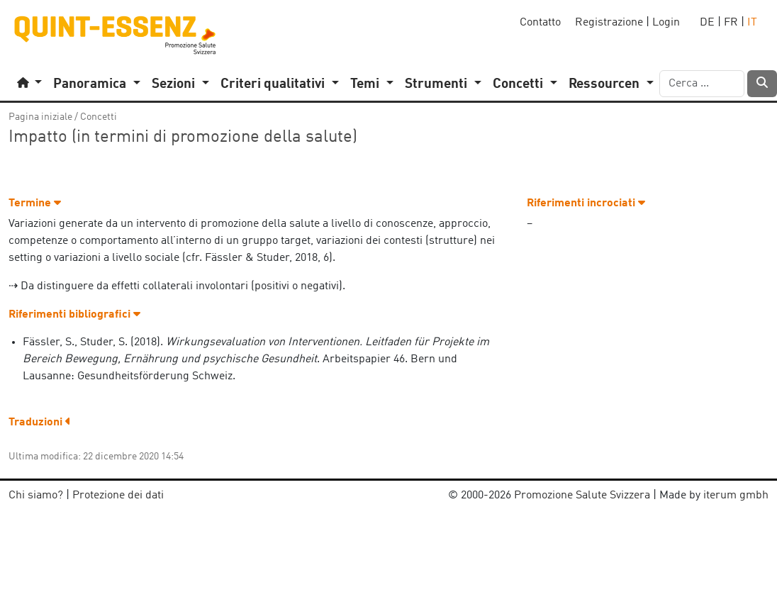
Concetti (98, 117)
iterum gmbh (735, 495)
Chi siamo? (36, 495)
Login (666, 22)
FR (731, 22)
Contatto (540, 22)
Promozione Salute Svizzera (582, 495)
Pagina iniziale (40, 117)
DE (707, 22)
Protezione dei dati (118, 495)
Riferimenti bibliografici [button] (74, 314)
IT (752, 22)
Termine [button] (35, 203)
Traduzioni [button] (40, 422)
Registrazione (609, 22)
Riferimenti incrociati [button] (586, 203)
